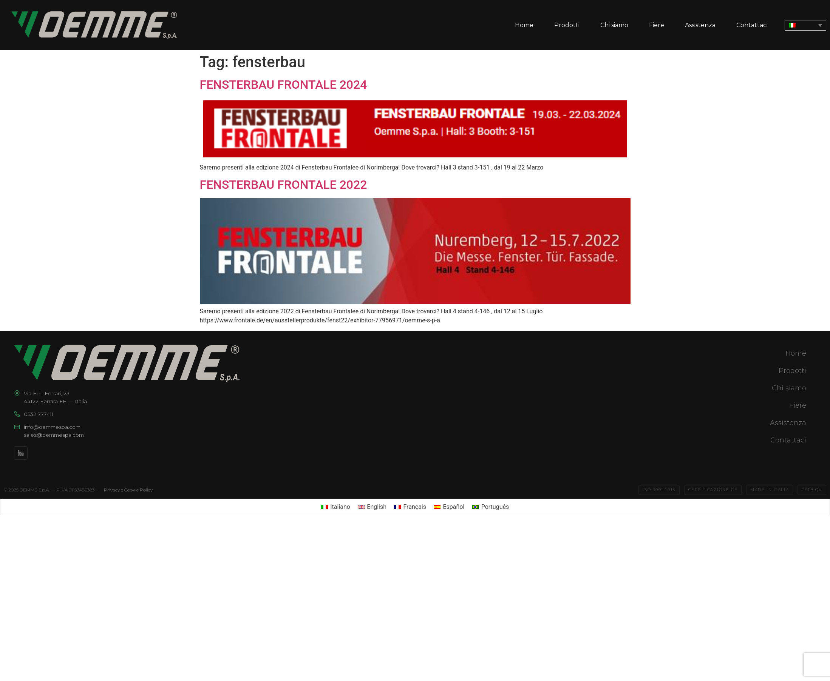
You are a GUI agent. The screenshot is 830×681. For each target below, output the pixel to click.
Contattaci (752, 25)
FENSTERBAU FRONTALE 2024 (283, 84)
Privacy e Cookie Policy (128, 490)
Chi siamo (614, 25)
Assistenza (700, 25)
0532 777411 (39, 414)
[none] (805, 25)
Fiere (656, 25)
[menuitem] (805, 25)
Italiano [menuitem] (340, 506)
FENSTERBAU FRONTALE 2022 (283, 184)
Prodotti (567, 25)
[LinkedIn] (21, 453)
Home (524, 25)
